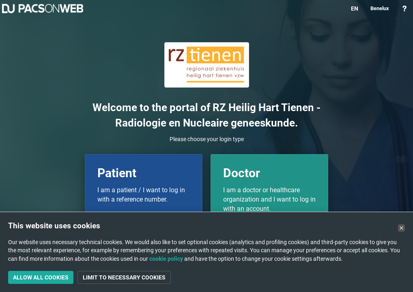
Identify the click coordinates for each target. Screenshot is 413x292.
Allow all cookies (41, 277)
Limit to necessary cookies (124, 277)
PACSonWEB (42, 8)
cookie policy (166, 259)
